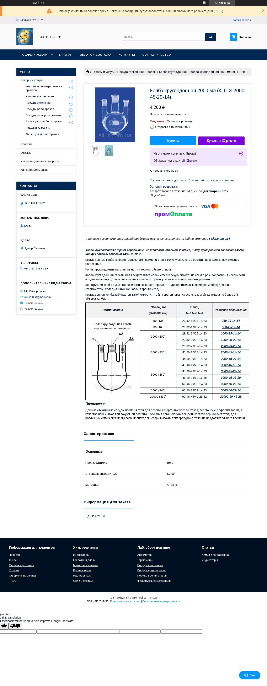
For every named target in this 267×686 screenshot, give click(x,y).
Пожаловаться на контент (125, 601)
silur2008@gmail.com (37, 297)
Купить (173, 141)
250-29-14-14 (231, 320)
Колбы (152, 72)
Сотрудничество (156, 54)
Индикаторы (81, 554)
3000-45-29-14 (231, 371)
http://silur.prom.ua (35, 291)
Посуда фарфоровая (40, 109)
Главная (65, 54)
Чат (249, 675)
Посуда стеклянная (130, 72)
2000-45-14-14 (231, 352)
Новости (26, 144)
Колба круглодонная (173, 72)
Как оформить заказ (34, 169)
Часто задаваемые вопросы (40, 161)
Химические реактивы (40, 96)
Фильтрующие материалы (42, 134)
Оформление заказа (22, 575)
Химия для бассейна (215, 554)
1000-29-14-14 (231, 333)
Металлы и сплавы (85, 565)
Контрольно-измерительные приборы (44, 88)
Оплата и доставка (95, 54)
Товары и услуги (33, 54)
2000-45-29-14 (231, 358)
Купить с (221, 141)
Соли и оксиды (83, 580)
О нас (13, 560)
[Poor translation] (15, 626)
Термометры (145, 560)
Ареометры (144, 554)
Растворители (82, 575)
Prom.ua (152, 597)
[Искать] (210, 37)
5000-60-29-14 (231, 390)
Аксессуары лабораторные (44, 121)
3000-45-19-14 (231, 365)
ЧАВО (13, 580)
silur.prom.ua (219, 238)
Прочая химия (82, 570)
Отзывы (26, 152)
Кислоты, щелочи (84, 560)
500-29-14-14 (231, 327)
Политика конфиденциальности (161, 601)
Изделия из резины (38, 127)
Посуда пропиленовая (152, 575)
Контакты (127, 54)
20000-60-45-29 (230, 396)
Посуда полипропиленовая (43, 115)
